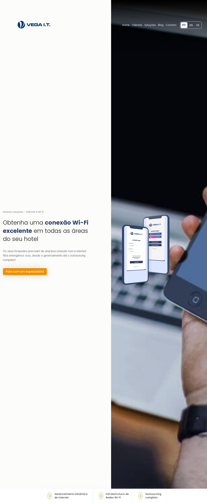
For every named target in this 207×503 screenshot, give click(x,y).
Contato (171, 25)
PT (184, 25)
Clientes (137, 25)
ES (198, 25)
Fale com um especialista (25, 271)
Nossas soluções (13, 212)
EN (191, 25)
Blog (160, 25)
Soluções (150, 25)
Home (126, 25)
